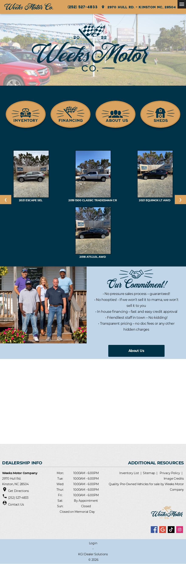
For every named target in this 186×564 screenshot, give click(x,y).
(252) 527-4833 (82, 6)
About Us (136, 351)
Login (93, 543)
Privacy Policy (170, 473)
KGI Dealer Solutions (93, 554)
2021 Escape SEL (31, 200)
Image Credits (174, 478)
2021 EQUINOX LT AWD (155, 200)
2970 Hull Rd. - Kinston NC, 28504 (138, 7)
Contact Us (16, 504)
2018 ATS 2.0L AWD (93, 256)
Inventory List (129, 473)
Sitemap (149, 473)
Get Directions (18, 491)
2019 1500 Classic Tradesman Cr (93, 200)
